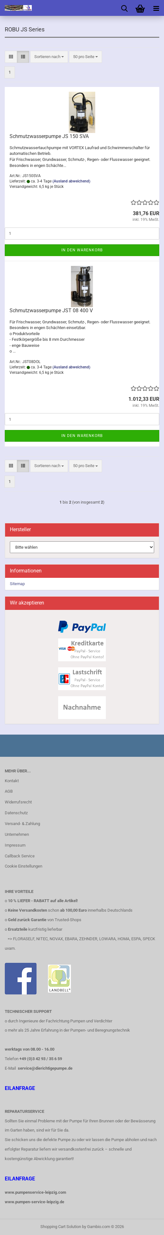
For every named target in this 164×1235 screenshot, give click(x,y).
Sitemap (17, 583)
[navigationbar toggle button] (156, 8)
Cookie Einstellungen (23, 866)
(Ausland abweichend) (71, 181)
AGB (9, 791)
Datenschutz (16, 812)
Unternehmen (17, 834)
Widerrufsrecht (18, 802)
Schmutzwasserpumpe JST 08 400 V (51, 310)
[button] (11, 57)
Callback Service (20, 856)
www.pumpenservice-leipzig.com (35, 1192)
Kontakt (12, 780)
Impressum (15, 845)
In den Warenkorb (82, 250)
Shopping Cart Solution (60, 1226)
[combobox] (49, 57)
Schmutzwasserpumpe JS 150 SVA (49, 136)
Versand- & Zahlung (22, 823)
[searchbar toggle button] (124, 8)
